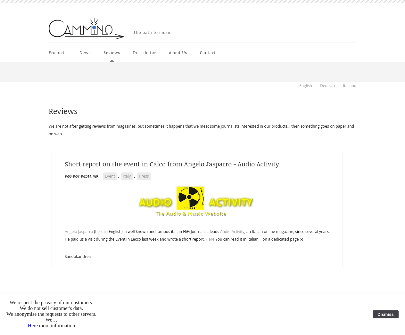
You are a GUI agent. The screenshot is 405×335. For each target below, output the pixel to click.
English (305, 85)
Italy (127, 176)
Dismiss (385, 314)
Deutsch (327, 85)
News (85, 52)
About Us (178, 52)
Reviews (111, 52)
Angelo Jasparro (79, 231)
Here (210, 239)
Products (58, 52)
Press (144, 176)
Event (110, 176)
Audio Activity (232, 231)
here (99, 231)
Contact (208, 52)
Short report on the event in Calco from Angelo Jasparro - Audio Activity (172, 163)
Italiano (349, 85)
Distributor (144, 52)
